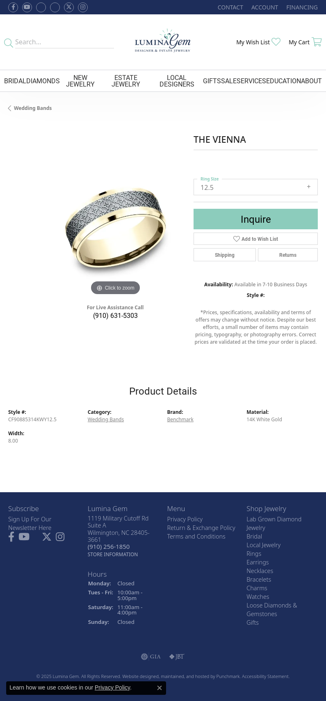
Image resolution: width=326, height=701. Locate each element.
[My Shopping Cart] (305, 42)
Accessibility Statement (265, 676)
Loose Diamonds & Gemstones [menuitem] (271, 609)
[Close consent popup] (159, 687)
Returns (287, 254)
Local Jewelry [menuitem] (263, 545)
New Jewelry (80, 80)
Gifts (212, 80)
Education (283, 80)
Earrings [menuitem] (257, 562)
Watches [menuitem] (257, 597)
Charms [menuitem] (256, 588)
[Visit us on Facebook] (41, 7)
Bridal (15, 80)
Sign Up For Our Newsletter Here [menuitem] (30, 523)
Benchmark (180, 419)
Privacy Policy (112, 687)
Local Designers (177, 80)
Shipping (225, 254)
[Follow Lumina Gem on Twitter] (69, 7)
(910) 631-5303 (115, 315)
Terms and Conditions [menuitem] (196, 536)
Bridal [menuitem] (254, 536)
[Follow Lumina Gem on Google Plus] (55, 7)
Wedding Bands (33, 108)
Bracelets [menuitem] (258, 579)
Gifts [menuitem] (252, 622)
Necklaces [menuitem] (259, 571)
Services (251, 80)
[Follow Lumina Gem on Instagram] (83, 7)
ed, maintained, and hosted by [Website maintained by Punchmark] (184, 676)
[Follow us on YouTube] (27, 7)
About (311, 80)
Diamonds (43, 80)
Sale (229, 80)
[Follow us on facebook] (13, 7)
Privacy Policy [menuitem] (185, 519)
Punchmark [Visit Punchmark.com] (228, 676)
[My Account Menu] (264, 7)
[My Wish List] (258, 42)
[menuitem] (151, 657)
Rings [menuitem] (253, 553)
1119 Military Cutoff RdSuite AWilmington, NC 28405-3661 (119, 536)
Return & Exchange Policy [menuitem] (201, 528)
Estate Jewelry (126, 80)
